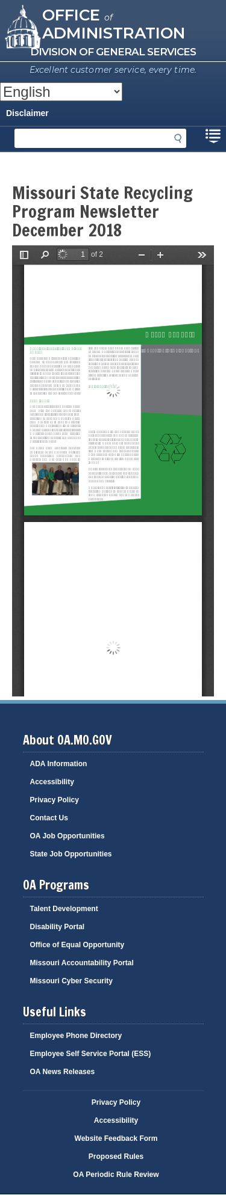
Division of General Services (113, 52)
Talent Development (64, 909)
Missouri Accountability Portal (82, 963)
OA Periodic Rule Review (116, 1174)
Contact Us (49, 818)
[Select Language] (61, 91)
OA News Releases (62, 1072)
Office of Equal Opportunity (77, 945)
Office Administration (113, 23)
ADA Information (58, 764)
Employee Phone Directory (76, 1035)
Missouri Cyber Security (71, 981)
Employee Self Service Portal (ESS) (90, 1053)
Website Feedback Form (116, 1138)
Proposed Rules (116, 1156)
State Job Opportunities (71, 854)
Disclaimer (27, 113)
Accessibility (52, 782)
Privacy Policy (54, 800)
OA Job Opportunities (67, 836)
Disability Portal (57, 927)
